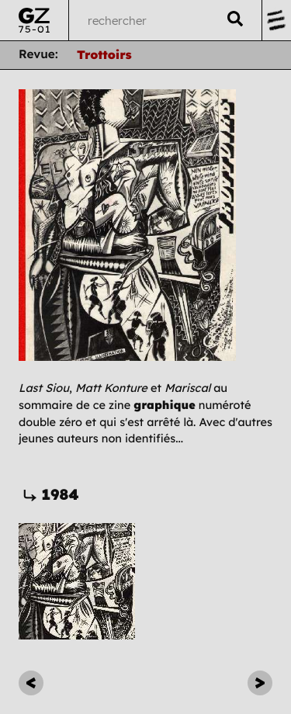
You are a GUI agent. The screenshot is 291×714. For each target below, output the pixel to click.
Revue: (38, 54)
